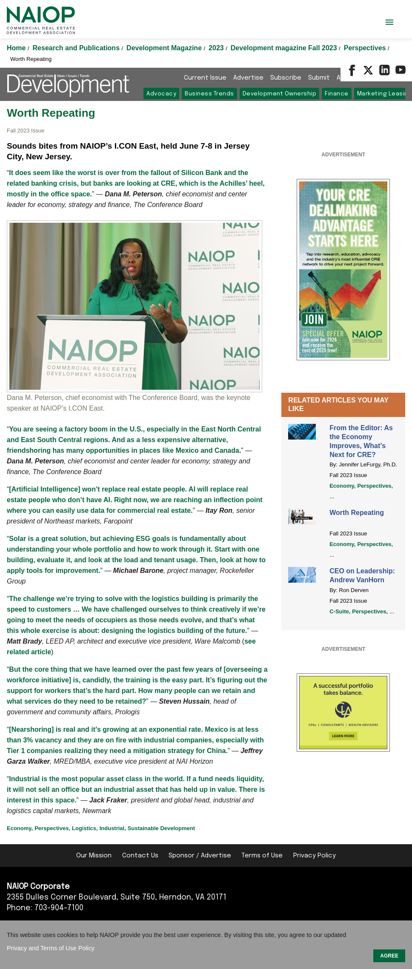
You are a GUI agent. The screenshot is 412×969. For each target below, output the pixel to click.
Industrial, (113, 828)
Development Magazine (164, 48)
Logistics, (85, 828)
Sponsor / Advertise (200, 855)
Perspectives (366, 48)
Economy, (342, 486)
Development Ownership (280, 94)
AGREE (389, 956)
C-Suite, (339, 611)
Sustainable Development (161, 828)
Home (17, 48)
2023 (217, 48)
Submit (319, 78)
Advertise (248, 78)
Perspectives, (375, 486)
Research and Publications (77, 48)
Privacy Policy (314, 855)
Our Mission (94, 855)
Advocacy (161, 94)
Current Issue (205, 78)
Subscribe (285, 78)
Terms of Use (262, 855)
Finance (337, 94)
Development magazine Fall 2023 (285, 48)
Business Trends (209, 94)
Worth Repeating (356, 512)
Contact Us (140, 855)
